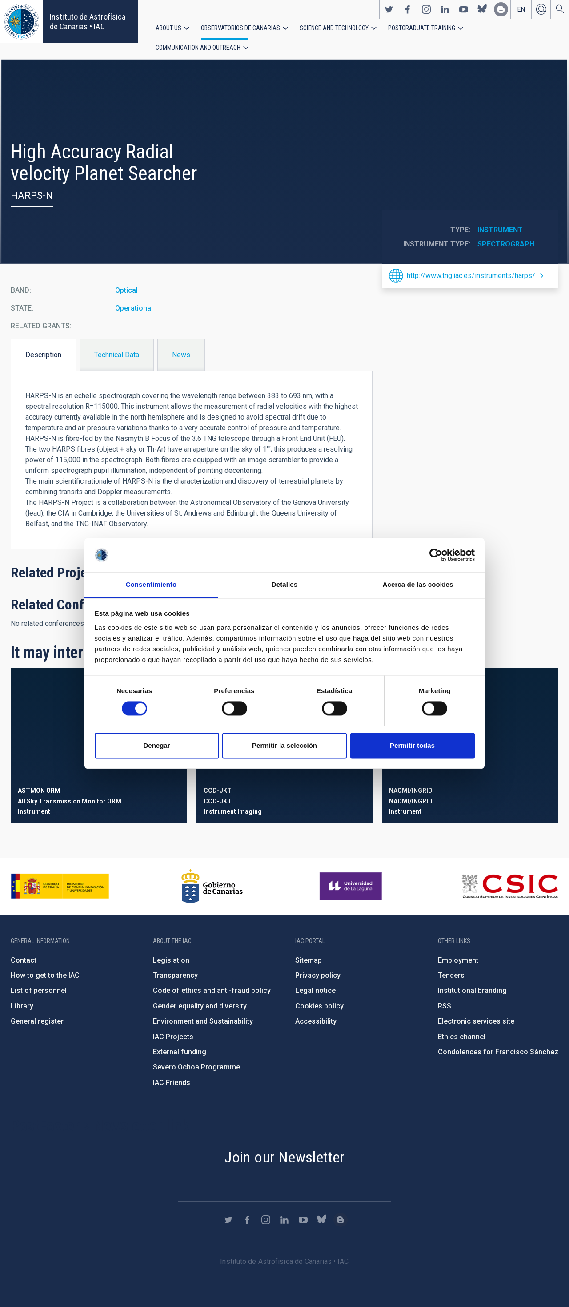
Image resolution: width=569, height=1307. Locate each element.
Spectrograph (505, 244)
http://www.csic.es (509, 886)
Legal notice (315, 990)
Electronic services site (476, 1021)
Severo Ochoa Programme (196, 1067)
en (521, 9)
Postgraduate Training (421, 28)
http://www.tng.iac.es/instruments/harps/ (471, 275)
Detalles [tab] (284, 584)
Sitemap (308, 960)
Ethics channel (461, 1037)
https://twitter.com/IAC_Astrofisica (389, 9)
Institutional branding (472, 990)
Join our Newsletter (284, 1157)
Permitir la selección (284, 745)
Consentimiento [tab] (151, 584)
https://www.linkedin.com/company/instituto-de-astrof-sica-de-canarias (445, 9)
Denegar (156, 745)
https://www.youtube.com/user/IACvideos (463, 9)
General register (37, 1021)
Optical (126, 290)
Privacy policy (318, 975)
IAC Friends (171, 1082)
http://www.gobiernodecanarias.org (212, 886)
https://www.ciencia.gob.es (60, 886)
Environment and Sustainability (203, 1021)
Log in (541, 9)
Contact (23, 960)
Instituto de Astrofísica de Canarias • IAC (87, 21)
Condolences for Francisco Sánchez (498, 1052)
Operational (134, 308)
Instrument (500, 230)
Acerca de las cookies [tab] (418, 584)
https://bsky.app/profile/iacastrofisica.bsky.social (482, 9)
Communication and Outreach (198, 47)
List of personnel (39, 990)
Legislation (171, 960)
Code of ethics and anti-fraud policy (212, 990)
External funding (179, 1052)
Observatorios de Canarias (240, 28)
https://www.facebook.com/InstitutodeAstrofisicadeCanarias (407, 9)
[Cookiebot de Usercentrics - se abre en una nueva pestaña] (436, 555)
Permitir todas (412, 745)
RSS (444, 1006)
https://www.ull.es (351, 886)
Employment (458, 960)
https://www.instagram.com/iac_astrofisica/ (426, 9)
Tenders (451, 975)
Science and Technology (334, 28)
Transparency (175, 975)
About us (168, 28)
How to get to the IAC (45, 975)
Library (22, 1006)
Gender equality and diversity (200, 1006)
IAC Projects (173, 1037)
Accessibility (316, 1021)
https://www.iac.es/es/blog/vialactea (501, 9)
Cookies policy (319, 1006)
